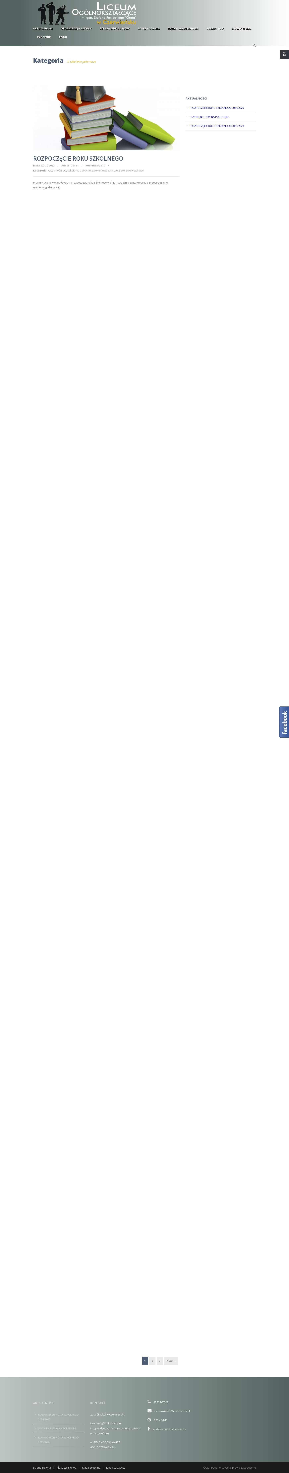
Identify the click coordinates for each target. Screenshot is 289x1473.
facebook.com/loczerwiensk (167, 1429)
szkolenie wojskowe (131, 170)
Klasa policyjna (91, 1467)
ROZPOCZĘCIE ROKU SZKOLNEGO (78, 158)
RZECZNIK (44, 37)
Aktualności (43, 28)
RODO (63, 37)
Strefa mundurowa (115, 28)
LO (64, 170)
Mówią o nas (241, 28)
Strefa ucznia (149, 28)
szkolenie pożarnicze (105, 170)
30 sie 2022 (47, 165)
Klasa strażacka (115, 1467)
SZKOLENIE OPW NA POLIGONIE (209, 117)
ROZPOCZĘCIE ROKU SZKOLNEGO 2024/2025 (217, 108)
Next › (171, 1360)
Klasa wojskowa (66, 1467)
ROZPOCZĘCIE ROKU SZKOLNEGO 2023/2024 (217, 126)
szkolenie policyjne (79, 170)
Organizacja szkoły (76, 28)
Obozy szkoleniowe (183, 28)
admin (74, 165)
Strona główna (42, 1467)
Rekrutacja (215, 28)
